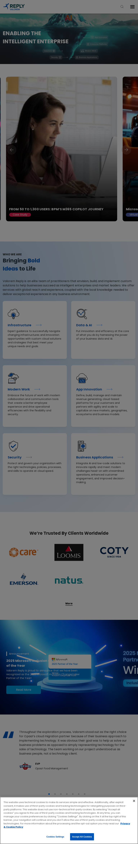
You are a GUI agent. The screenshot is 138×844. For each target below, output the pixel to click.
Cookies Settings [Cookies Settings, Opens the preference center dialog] (55, 837)
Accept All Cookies (82, 837)
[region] (69, 820)
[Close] (134, 801)
